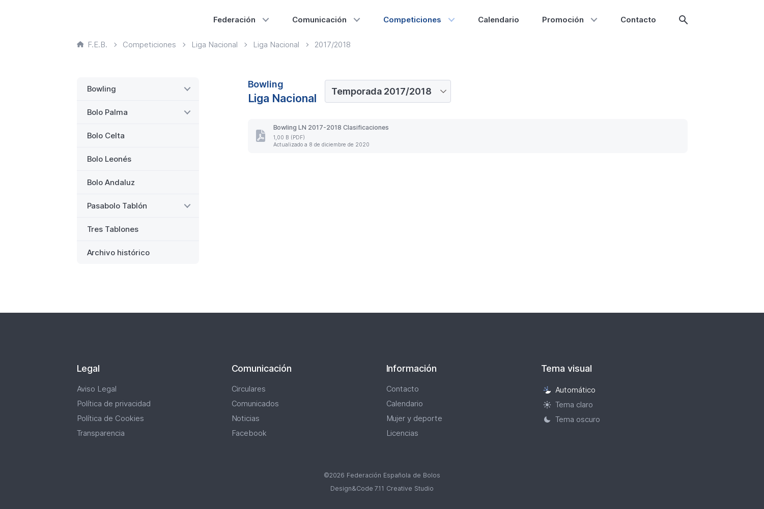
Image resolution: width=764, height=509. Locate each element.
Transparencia (101, 433)
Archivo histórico (118, 252)
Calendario (498, 19)
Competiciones (412, 19)
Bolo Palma (107, 112)
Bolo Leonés (109, 159)
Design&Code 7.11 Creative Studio (382, 488)
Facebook (249, 433)
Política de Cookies (111, 418)
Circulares (249, 389)
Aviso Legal (97, 389)
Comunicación (319, 19)
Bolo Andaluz (111, 182)
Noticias (246, 418)
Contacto (638, 19)
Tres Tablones (113, 229)
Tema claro (568, 404)
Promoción (563, 19)
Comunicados (255, 403)
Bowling (102, 89)
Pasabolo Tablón (117, 206)
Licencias (402, 433)
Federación (234, 19)
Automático (569, 389)
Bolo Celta (106, 135)
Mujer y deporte (414, 418)
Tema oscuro (572, 419)
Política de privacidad (114, 403)
